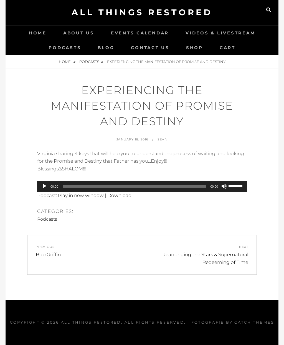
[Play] (44, 186)
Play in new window (81, 195)
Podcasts (65, 47)
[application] (142, 186)
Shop (194, 47)
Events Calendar (140, 33)
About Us (78, 33)
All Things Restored (142, 12)
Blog (106, 47)
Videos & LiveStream (220, 33)
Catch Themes (254, 322)
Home (38, 33)
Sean (162, 139)
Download (119, 195)
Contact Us (150, 47)
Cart (227, 47)
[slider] (134, 186)
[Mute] (224, 186)
